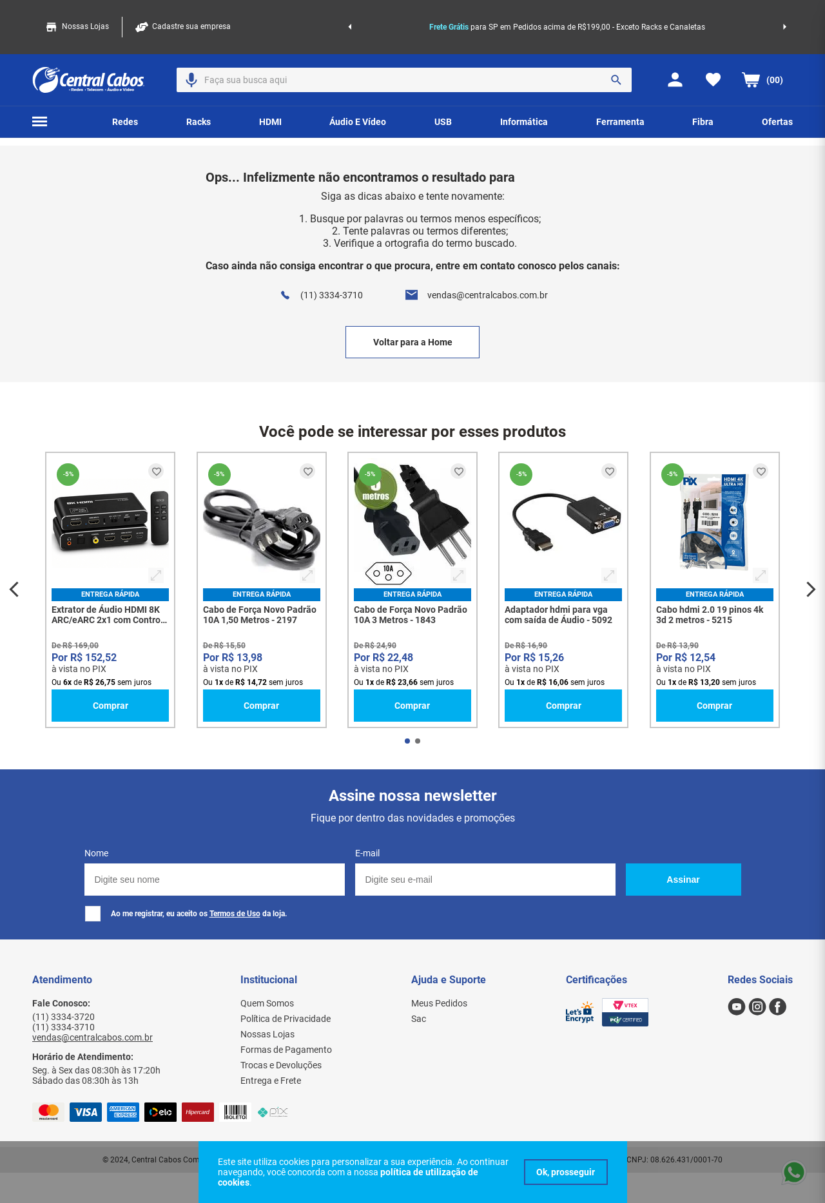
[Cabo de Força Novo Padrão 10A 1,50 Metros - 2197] (261, 590)
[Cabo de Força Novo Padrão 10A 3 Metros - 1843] (412, 590)
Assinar (682, 879)
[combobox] (404, 54)
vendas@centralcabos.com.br (487, 295)
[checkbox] (93, 913)
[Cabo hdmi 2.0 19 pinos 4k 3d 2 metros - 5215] (714, 590)
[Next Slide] (785, 14)
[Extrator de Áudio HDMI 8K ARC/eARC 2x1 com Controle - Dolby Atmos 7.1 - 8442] (110, 590)
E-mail (367, 853)
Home (65, 129)
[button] (191, 54)
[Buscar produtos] (616, 54)
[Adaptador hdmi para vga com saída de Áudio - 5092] (563, 590)
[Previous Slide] (350, 14)
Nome (96, 853)
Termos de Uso (234, 913)
